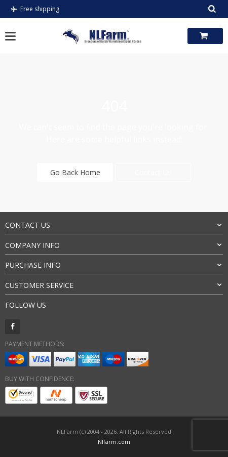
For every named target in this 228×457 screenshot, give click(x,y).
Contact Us (153, 172)
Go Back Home (75, 172)
